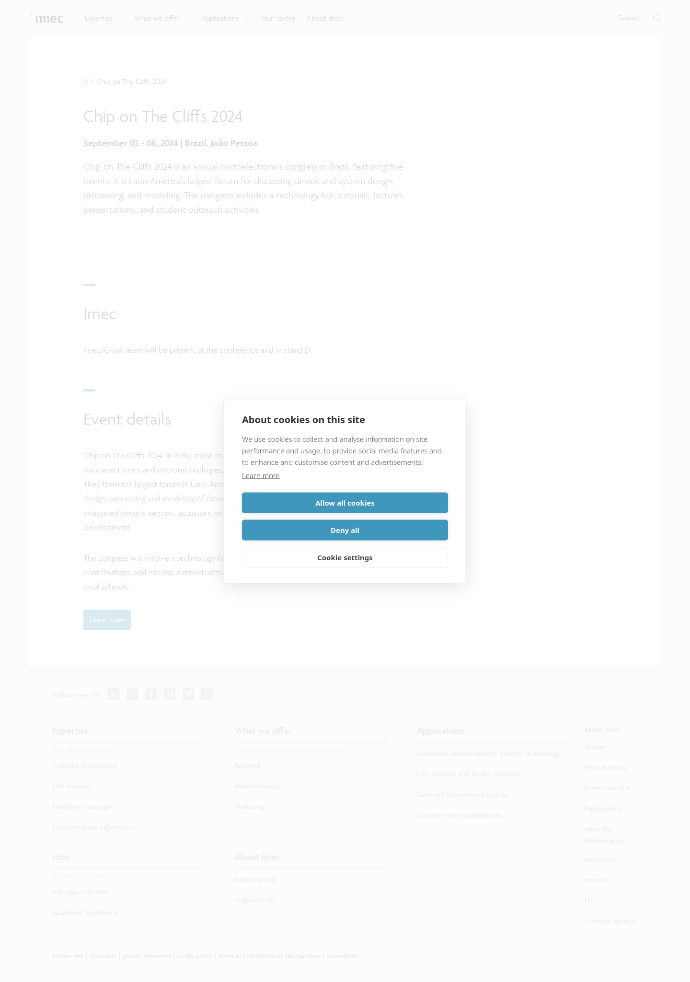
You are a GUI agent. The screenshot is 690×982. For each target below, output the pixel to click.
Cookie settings (345, 543)
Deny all (398, 516)
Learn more (261, 489)
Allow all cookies (292, 516)
